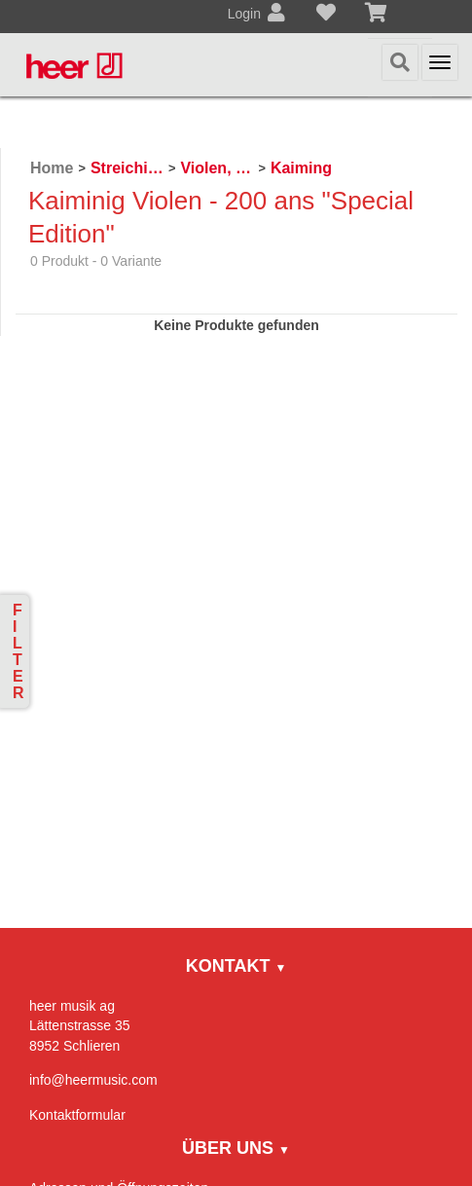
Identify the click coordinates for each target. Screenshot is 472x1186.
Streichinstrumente (127, 168)
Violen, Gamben (216, 168)
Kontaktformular (77, 1115)
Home (51, 168)
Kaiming (301, 168)
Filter (18, 651)
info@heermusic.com (93, 1080)
